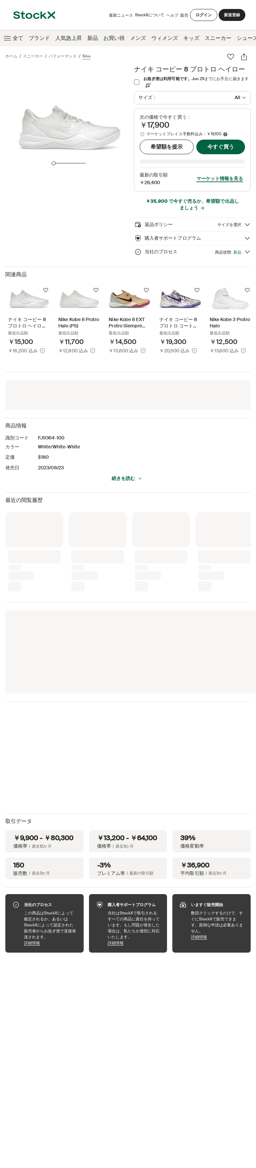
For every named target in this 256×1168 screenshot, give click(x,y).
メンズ (138, 38)
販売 (184, 15)
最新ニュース (121, 15)
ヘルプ (172, 15)
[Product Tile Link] (28, 310)
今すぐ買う (220, 146)
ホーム (11, 56)
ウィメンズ (164, 38)
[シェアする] (244, 56)
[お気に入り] (230, 56)
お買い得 (114, 38)
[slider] (54, 163)
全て (13, 38)
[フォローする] (45, 281)
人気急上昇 (68, 38)
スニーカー (218, 38)
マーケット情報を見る (219, 169)
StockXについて (150, 16)
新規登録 (232, 15)
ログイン (204, 15)
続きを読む (127, 469)
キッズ (191, 38)
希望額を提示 (167, 146)
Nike (86, 56)
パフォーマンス (63, 56)
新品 (92, 38)
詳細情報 (50, 933)
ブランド (39, 38)
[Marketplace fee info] (225, 134)
